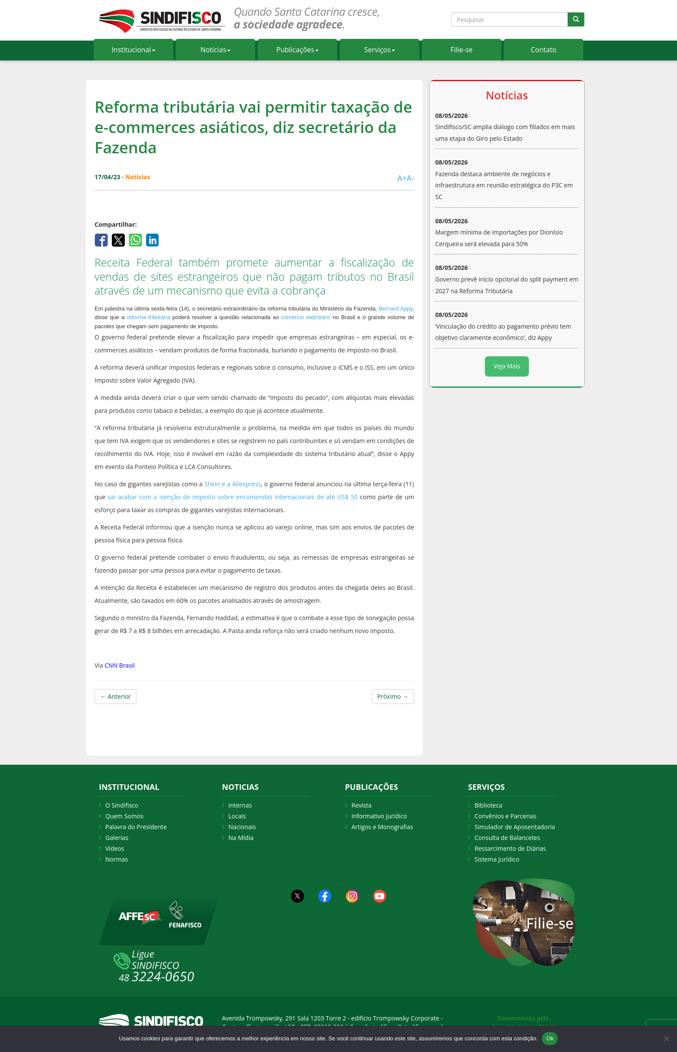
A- (410, 178)
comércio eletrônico (305, 317)
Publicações (297, 49)
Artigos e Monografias (382, 827)
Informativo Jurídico (379, 816)
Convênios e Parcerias (505, 816)
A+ (402, 178)
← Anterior (115, 696)
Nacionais (242, 827)
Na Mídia (240, 837)
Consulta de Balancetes (507, 837)
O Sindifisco (121, 805)
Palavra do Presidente (136, 827)
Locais (237, 816)
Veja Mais (507, 366)
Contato (543, 49)
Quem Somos (124, 816)
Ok (550, 1038)
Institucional (133, 49)
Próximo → (392, 696)
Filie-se (461, 49)
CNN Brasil (119, 665)
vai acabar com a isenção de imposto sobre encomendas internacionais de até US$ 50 (232, 497)
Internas (240, 805)
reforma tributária (148, 317)
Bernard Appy (395, 308)
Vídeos (114, 848)
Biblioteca (488, 805)
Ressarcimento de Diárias (510, 848)
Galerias (116, 837)
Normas (116, 859)
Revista (361, 805)
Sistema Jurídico (497, 859)
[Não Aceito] (666, 1038)
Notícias (215, 49)
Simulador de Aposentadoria (515, 827)
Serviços (379, 49)
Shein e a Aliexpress (232, 484)
